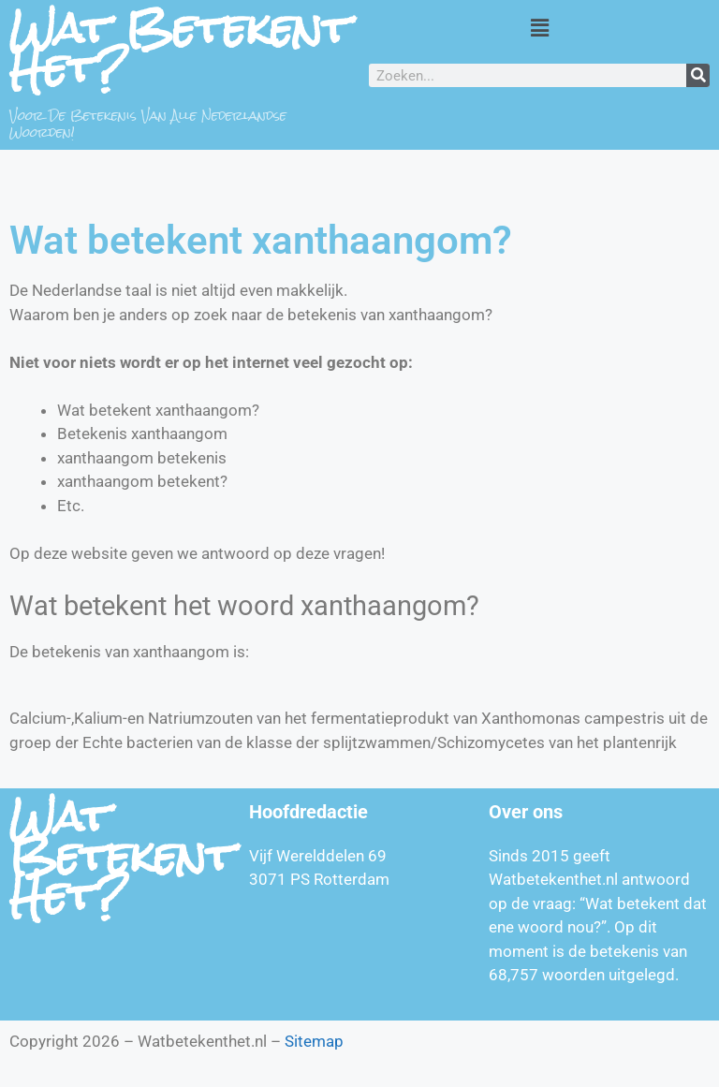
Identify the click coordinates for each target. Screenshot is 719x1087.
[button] (539, 27)
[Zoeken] (698, 75)
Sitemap (314, 1041)
